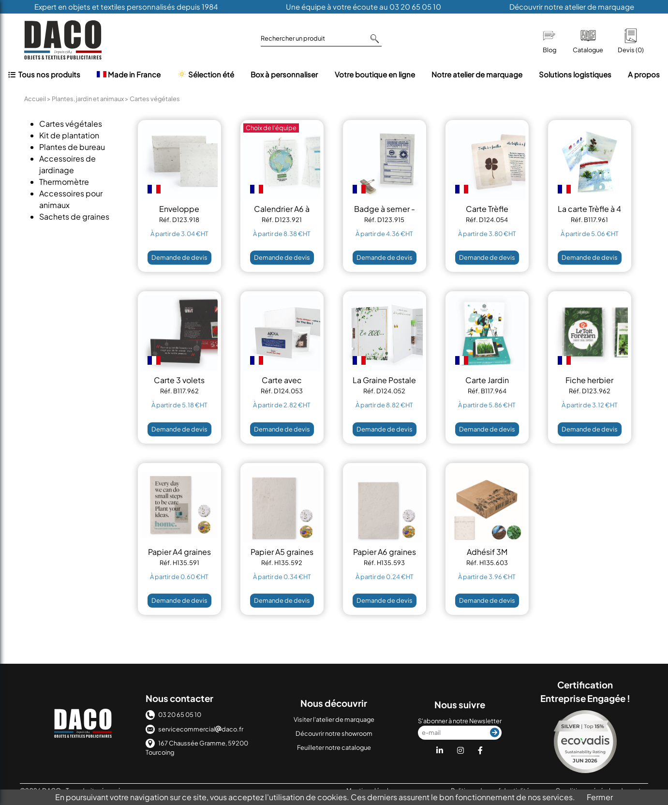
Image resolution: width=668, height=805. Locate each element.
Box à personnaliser (284, 74)
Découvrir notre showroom (334, 733)
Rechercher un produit (320, 38)
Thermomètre (64, 182)
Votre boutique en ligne (375, 74)
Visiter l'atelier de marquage (334, 719)
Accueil (35, 99)
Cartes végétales (70, 124)
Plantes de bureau (72, 147)
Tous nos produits (44, 74)
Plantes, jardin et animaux (88, 99)
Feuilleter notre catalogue (334, 747)
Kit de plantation (69, 135)
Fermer (600, 797)
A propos (644, 74)
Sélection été (205, 74)
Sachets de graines (74, 216)
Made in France (129, 74)
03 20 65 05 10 (173, 714)
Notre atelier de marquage (476, 74)
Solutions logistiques (575, 74)
